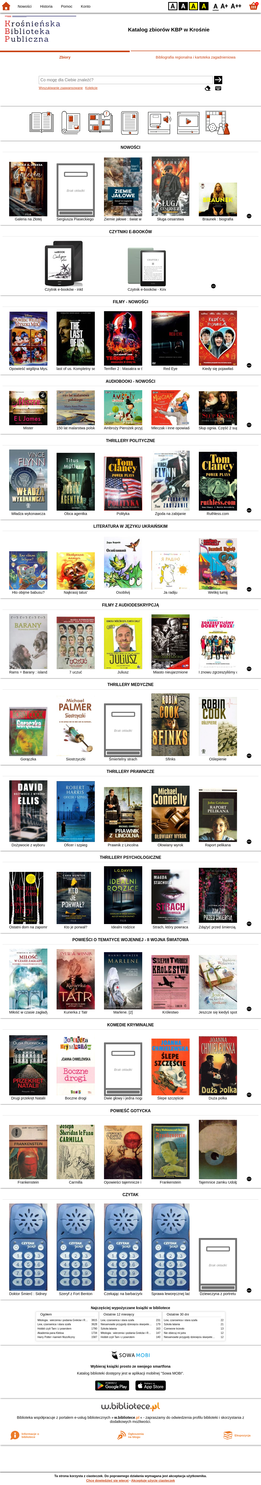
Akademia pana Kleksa (50, 1333)
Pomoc (66, 6)
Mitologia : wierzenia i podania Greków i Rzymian (65, 1320)
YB (193, 6)
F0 (215, 6)
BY (203, 6)
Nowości (25, 6)
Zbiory (65, 57)
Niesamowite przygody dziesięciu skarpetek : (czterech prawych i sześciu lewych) (147, 1324)
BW (183, 6)
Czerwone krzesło (174, 1328)
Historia (46, 6)
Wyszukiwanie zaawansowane (61, 88)
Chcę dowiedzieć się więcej (107, 1480)
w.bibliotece (126, 1417)
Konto (85, 6)
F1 (224, 6)
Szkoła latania (109, 1328)
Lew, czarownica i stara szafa (54, 1324)
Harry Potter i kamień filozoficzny (56, 1337)
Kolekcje (91, 88)
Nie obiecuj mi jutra (175, 1333)
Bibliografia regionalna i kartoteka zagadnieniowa (196, 57)
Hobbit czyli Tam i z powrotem (54, 1328)
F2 (236, 6)
